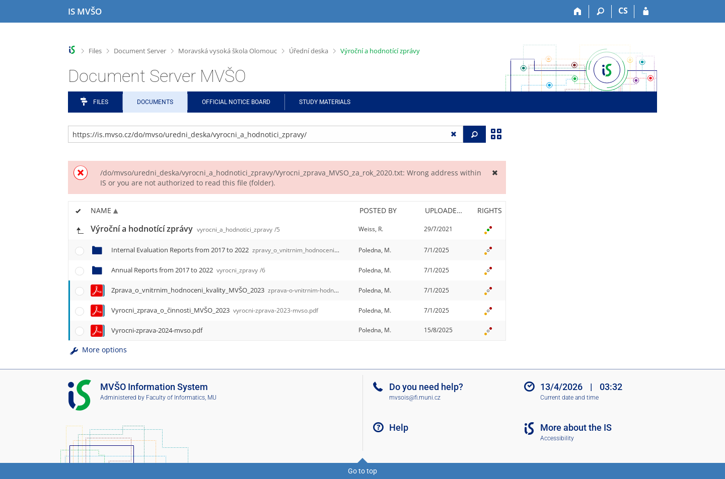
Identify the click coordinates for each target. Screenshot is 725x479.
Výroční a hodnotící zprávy (380, 50)
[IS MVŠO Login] (645, 11)
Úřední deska (308, 50)
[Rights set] (487, 229)
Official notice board (236, 102)
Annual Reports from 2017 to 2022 (188, 269)
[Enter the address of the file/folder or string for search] (265, 134)
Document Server (140, 50)
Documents (155, 102)
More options (97, 349)
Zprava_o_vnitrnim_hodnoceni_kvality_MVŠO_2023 (246, 290)
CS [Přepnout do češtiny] (623, 10)
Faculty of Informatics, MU (181, 397)
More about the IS (576, 427)
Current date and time (569, 397)
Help (398, 427)
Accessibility (557, 438)
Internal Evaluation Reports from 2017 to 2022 (245, 249)
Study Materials (324, 102)
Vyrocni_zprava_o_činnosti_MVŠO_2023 (214, 310)
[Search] (600, 11)
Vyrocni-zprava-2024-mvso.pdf (156, 330)
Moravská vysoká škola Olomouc (227, 50)
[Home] (577, 11)
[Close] (494, 172)
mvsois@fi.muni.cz (415, 397)
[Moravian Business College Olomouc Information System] (85, 11)
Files (95, 50)
